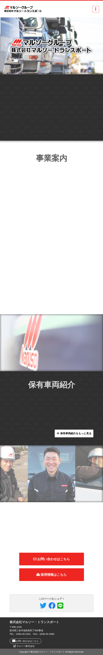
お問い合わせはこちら (51, 559)
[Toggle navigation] (95, 9)
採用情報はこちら (51, 574)
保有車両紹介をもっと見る (75, 433)
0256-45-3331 (23, 634)
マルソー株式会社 (25, 646)
